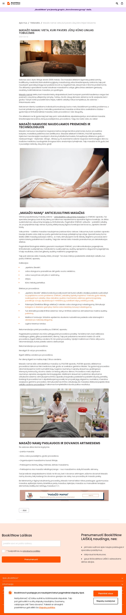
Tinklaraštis (35, 23)
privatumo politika (31, 551)
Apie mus (23, 23)
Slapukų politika (47, 607)
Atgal (24, 510)
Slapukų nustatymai (105, 601)
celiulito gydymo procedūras (32, 384)
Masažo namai (25, 94)
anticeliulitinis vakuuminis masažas (69, 217)
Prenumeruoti (31, 559)
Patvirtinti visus (105, 593)
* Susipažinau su (23, 551)
